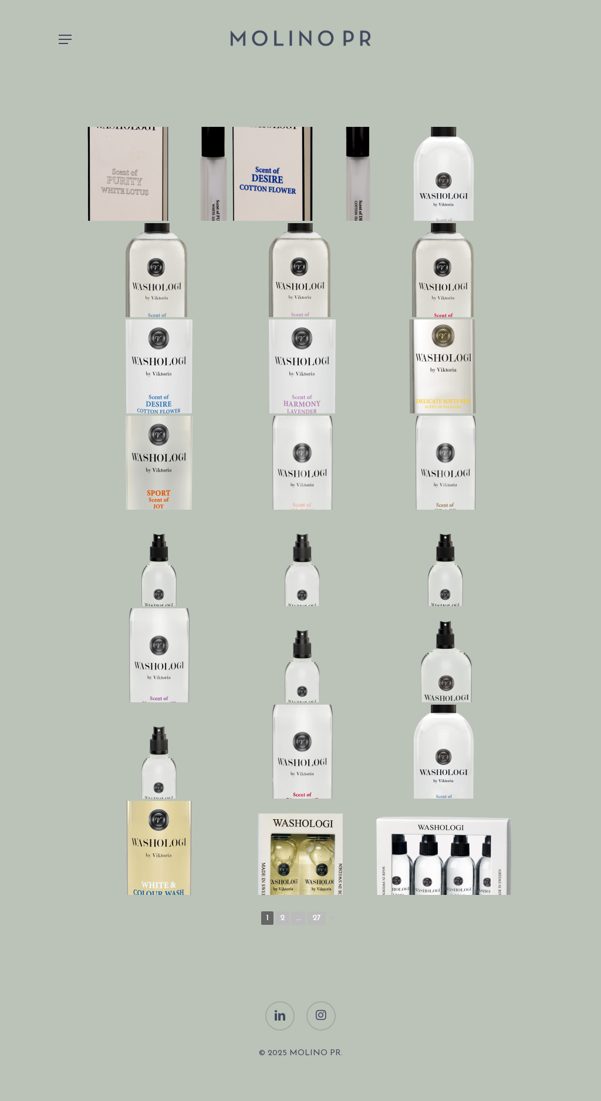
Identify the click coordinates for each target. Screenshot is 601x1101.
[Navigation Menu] (65, 39)
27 (316, 918)
